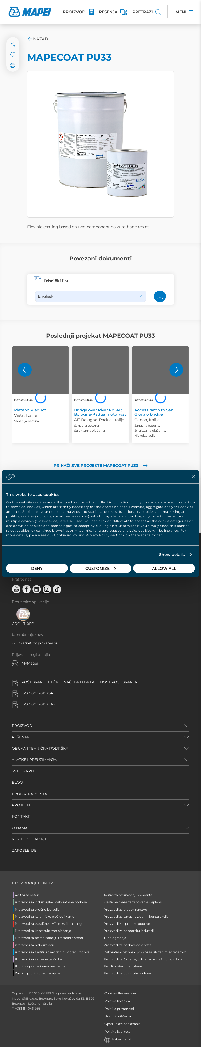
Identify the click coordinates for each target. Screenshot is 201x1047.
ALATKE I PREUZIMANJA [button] (34, 759)
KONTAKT (21, 816)
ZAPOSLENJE (24, 850)
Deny (37, 568)
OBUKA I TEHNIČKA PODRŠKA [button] (40, 748)
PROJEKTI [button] (21, 805)
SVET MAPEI (23, 771)
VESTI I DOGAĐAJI (29, 839)
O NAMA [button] (19, 828)
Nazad (37, 38)
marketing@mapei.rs (37, 643)
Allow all (164, 568)
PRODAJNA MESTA (29, 794)
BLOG (17, 782)
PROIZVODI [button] (23, 725)
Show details (172, 554)
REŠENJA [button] (20, 737)
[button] (24, 369)
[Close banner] (193, 476)
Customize (100, 568)
